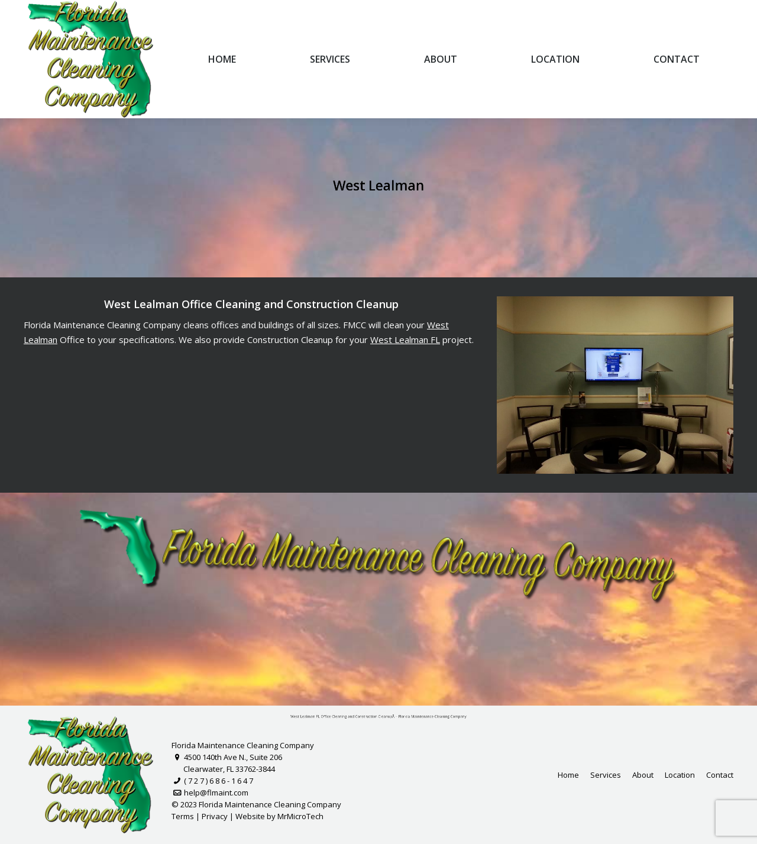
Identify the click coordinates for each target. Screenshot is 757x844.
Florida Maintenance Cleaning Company (243, 745)
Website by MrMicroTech (279, 816)
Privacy (215, 816)
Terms (183, 816)
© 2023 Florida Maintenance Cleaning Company (256, 804)
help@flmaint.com (210, 792)
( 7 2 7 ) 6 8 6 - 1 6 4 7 (212, 780)
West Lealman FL (404, 339)
